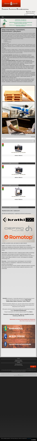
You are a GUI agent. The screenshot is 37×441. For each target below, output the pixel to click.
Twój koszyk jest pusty (31, 12)
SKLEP (6, 373)
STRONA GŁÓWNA (3, 373)
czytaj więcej (29, 438)
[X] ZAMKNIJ (33, 439)
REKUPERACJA (26, 373)
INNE (29, 373)
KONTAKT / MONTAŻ (33, 373)
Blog (18, 374)
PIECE (14, 373)
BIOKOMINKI (16, 373)
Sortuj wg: (33, 136)
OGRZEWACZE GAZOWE (21, 373)
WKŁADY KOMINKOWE (10, 373)
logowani (33, 11)
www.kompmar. (20, 375)
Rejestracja (29, 11)
